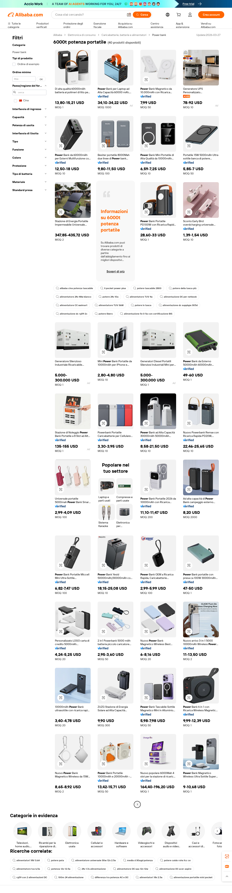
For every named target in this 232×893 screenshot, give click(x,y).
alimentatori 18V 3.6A (26, 860)
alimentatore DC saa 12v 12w (130, 868)
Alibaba (57, 34)
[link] (227, 856)
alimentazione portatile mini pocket (191, 877)
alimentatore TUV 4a (139, 296)
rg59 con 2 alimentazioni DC (30, 877)
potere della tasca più (182, 288)
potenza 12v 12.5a (58, 868)
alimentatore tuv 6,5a (26, 868)
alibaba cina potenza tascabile (74, 288)
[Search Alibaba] (89, 15)
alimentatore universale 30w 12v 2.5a (93, 860)
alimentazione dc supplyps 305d (178, 305)
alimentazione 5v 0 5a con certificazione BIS (146, 313)
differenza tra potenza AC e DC (109, 877)
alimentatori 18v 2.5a (149, 877)
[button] (129, 14)
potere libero (104, 313)
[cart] (179, 15)
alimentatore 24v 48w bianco (73, 296)
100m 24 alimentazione (69, 877)
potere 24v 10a (109, 296)
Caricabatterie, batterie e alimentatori (124, 34)
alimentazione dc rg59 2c (71, 313)
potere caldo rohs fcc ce (175, 860)
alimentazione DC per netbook (178, 296)
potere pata (55, 860)
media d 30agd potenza (138, 860)
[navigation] (29, 420)
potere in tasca (141, 305)
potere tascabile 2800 (147, 288)
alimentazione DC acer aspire (173, 868)
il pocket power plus (113, 288)
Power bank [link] (159, 34)
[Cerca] (142, 15)
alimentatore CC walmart (71, 305)
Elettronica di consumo (82, 34)
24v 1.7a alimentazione (92, 868)
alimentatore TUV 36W (109, 305)
